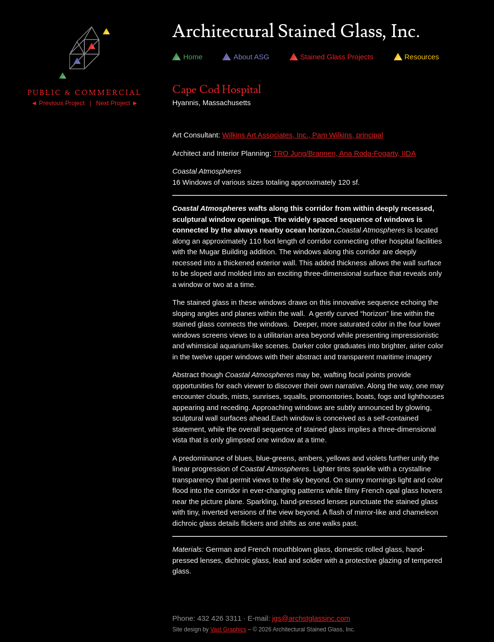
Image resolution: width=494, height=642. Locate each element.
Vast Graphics (228, 629)
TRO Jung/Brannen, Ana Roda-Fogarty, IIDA (344, 153)
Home (193, 57)
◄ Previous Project (57, 103)
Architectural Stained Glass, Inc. (296, 31)
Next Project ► (117, 103)
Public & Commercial (84, 92)
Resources (421, 57)
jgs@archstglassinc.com (311, 618)
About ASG (251, 57)
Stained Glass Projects (336, 57)
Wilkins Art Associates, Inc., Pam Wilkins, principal (302, 135)
